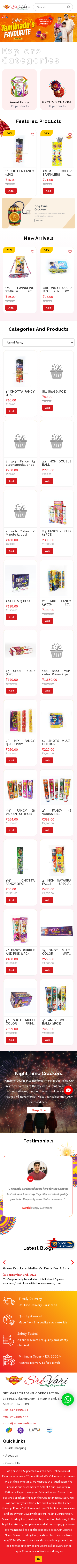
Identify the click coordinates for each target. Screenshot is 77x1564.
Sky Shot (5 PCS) (54, 391)
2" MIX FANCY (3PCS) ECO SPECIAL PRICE (56, 602)
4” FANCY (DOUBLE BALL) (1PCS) (56, 1022)
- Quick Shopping (14, 1447)
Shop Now (38, 1110)
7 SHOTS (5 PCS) (18, 601)
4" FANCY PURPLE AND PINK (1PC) (20, 952)
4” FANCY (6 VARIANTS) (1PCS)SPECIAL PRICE (56, 812)
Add (11, 191)
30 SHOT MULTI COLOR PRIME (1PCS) (20, 1022)
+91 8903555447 (15, 1410)
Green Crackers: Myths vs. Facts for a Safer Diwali (37, 1269)
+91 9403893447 (15, 1416)
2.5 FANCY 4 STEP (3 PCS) (56, 533)
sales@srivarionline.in (19, 1423)
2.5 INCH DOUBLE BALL (56, 463)
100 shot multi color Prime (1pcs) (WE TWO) (56, 672)
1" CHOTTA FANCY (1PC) (19, 172)
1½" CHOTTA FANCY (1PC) (20, 882)
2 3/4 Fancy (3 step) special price (20, 463)
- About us (10, 1455)
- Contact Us (12, 1463)
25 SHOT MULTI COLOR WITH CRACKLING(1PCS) (56, 952)
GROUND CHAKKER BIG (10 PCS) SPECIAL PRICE (57, 289)
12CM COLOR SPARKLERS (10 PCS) (57, 172)
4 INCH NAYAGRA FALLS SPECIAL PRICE (56, 882)
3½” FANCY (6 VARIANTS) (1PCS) (20, 812)
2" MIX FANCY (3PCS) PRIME (20, 742)
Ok (38, 1559)
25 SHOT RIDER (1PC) (20, 672)
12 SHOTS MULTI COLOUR (56, 742)
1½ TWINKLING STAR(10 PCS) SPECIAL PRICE (19, 289)
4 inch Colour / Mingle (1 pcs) (20, 533)
